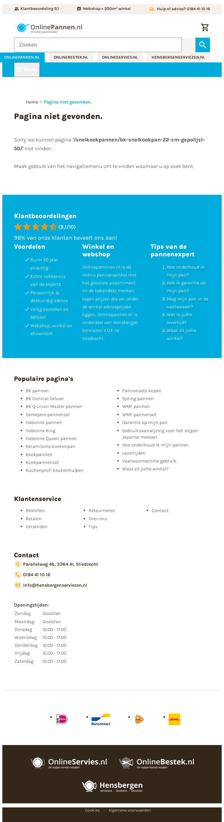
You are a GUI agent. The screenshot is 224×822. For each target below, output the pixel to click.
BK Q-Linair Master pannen (54, 406)
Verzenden (37, 526)
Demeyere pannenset (48, 414)
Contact (160, 510)
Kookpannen (39, 454)
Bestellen (35, 510)
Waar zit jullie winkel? (145, 469)
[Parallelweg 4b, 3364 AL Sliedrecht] (56, 564)
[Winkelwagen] (205, 28)
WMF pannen (136, 406)
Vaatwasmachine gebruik (149, 461)
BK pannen (37, 390)
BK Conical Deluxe (45, 398)
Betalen (34, 518)
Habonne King (40, 430)
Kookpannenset (42, 462)
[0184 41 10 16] (32, 575)
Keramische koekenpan (51, 446)
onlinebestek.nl (71, 57)
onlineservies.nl (120, 57)
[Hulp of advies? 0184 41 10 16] (179, 9)
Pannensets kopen (142, 390)
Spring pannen (138, 398)
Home (32, 102)
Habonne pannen (44, 422)
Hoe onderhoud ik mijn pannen (155, 445)
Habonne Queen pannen (51, 438)
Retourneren (102, 510)
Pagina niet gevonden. (67, 102)
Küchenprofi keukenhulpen (54, 470)
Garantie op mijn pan (145, 422)
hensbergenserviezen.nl (178, 57)
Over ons (98, 518)
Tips (93, 526)
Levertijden (134, 453)
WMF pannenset (139, 414)
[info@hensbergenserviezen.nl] (50, 585)
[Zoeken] (98, 45)
